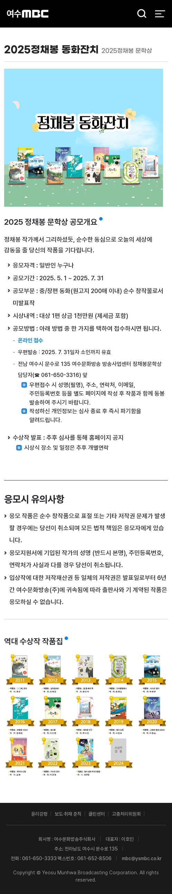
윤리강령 (39, 814)
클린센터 (96, 814)
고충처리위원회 (126, 814)
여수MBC (27, 14)
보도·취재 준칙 (68, 814)
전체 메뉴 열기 (160, 14)
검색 (139, 14)
